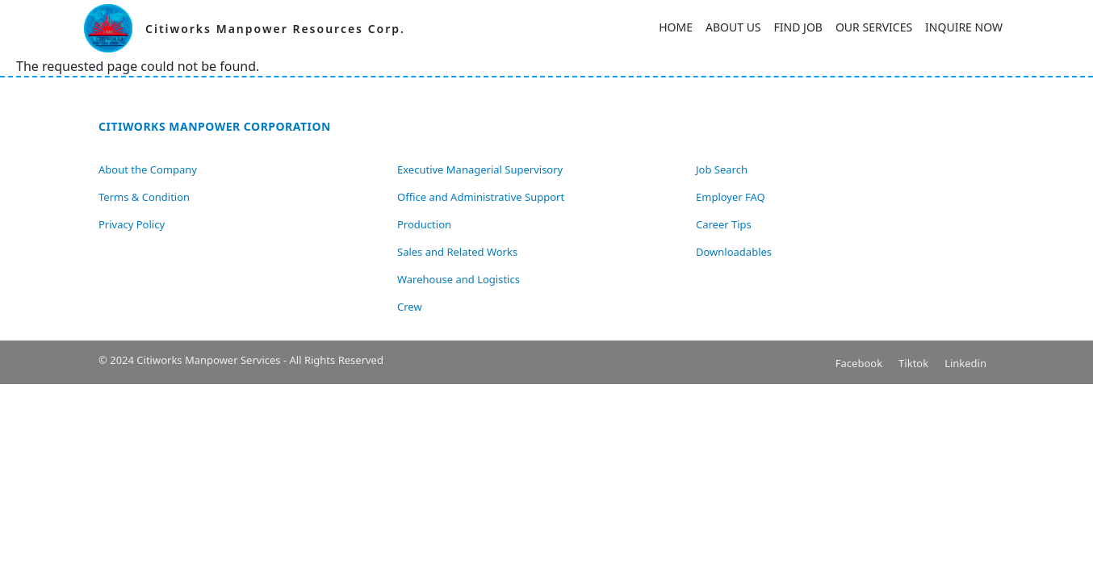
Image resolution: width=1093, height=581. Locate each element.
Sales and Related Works (457, 252)
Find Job (798, 27)
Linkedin (965, 363)
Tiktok (913, 363)
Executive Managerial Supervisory (480, 169)
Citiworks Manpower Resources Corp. (275, 28)
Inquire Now (964, 27)
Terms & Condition (144, 197)
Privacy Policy (131, 224)
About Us (733, 27)
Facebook (858, 363)
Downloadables (734, 252)
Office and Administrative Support (480, 197)
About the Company (147, 169)
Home (676, 27)
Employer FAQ (730, 197)
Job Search (722, 169)
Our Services (873, 27)
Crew (409, 306)
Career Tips (724, 224)
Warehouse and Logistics (458, 279)
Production (424, 224)
